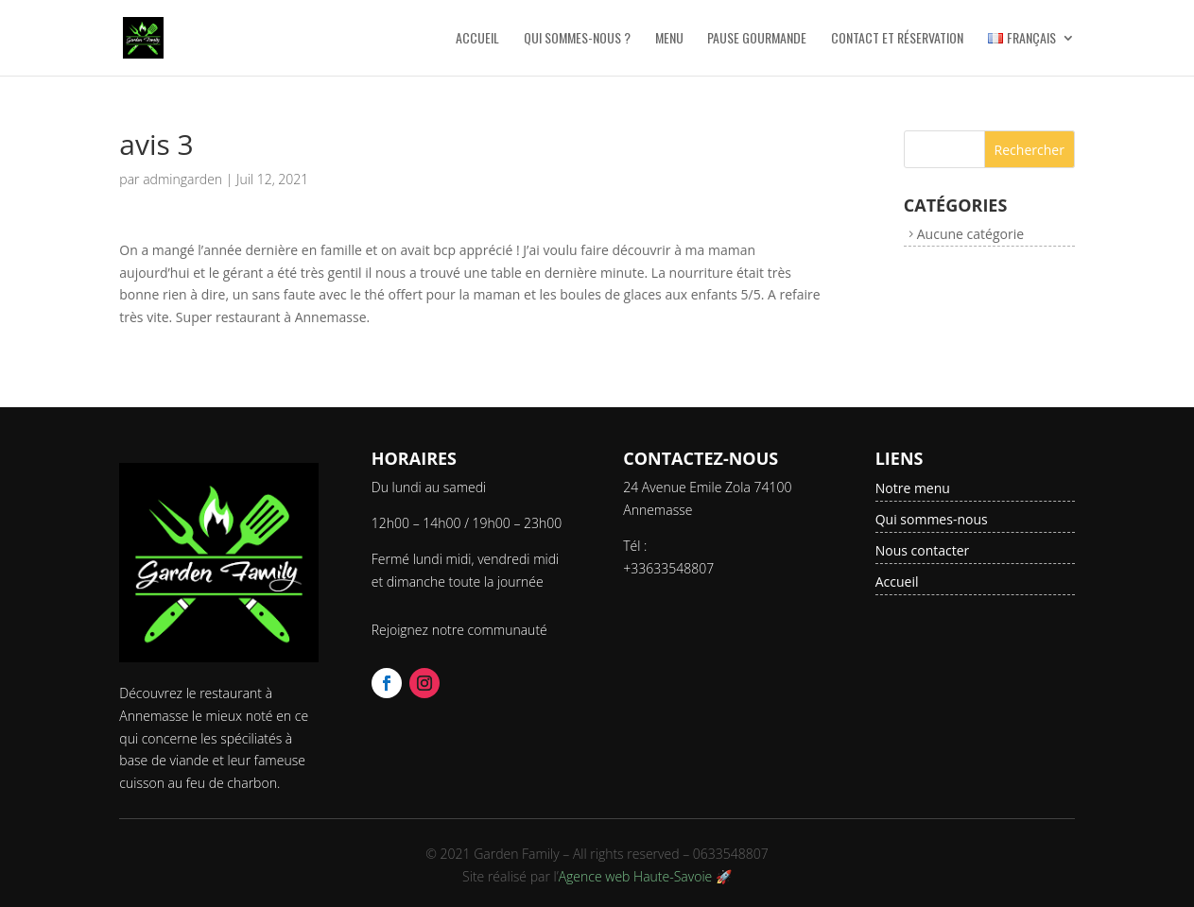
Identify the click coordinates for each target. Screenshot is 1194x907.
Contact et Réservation (897, 39)
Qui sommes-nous (931, 519)
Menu (669, 39)
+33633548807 (668, 568)
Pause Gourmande (756, 39)
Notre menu (912, 488)
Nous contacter (922, 550)
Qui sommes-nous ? (577, 39)
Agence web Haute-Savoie (636, 876)
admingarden (182, 179)
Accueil (477, 39)
